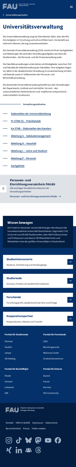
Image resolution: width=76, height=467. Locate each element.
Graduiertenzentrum (53, 358)
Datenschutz (51, 422)
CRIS (45, 341)
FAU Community (51, 393)
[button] (38, 262)
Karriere (47, 387)
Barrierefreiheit (13, 428)
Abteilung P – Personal (23, 157)
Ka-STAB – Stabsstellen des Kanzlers (31, 128)
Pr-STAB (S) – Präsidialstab (26, 121)
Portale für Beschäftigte (16, 369)
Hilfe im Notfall (23, 422)
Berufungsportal (51, 347)
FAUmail (9, 341)
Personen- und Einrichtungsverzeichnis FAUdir (33, 195)
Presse (46, 381)
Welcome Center (51, 352)
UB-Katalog (10, 358)
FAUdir (8, 375)
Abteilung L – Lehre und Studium (29, 150)
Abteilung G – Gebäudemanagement (31, 135)
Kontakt (9, 422)
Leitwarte (9, 387)
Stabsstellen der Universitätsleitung (31, 114)
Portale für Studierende (16, 334)
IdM (6, 393)
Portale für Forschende (54, 334)
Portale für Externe (52, 369)
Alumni (46, 375)
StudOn (8, 347)
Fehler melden (39, 428)
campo (8, 352)
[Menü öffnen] (71, 7)
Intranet (8, 381)
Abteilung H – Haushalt (24, 143)
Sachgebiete (18, 165)
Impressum (37, 422)
